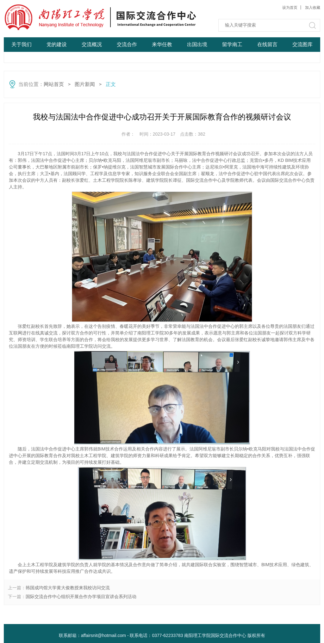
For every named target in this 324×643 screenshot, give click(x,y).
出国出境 (197, 44)
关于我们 (21, 44)
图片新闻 (85, 84)
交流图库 (302, 44)
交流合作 (127, 44)
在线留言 (267, 44)
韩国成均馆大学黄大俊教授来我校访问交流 (68, 587)
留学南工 (232, 44)
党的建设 (57, 44)
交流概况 (92, 44)
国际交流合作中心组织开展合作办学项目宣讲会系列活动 (81, 596)
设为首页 (289, 7)
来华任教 (162, 44)
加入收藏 (312, 7)
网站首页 (21, 59)
